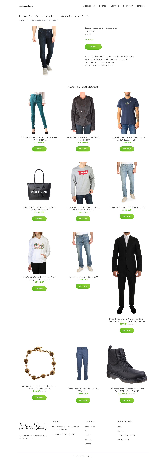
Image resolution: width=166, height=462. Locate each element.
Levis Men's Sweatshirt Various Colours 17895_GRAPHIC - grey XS (83, 210)
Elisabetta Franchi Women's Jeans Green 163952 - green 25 (39, 140)
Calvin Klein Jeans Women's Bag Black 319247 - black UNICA (39, 210)
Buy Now (93, 48)
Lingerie (141, 6)
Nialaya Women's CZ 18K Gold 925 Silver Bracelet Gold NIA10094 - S (39, 389)
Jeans (111, 29)
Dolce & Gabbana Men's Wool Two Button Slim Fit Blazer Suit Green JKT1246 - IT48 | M (127, 321)
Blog (119, 428)
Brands (102, 6)
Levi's (117, 29)
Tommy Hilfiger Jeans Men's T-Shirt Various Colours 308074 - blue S (127, 140)
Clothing (115, 6)
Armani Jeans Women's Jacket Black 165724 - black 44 (83, 140)
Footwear (128, 6)
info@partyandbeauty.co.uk (63, 436)
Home (21, 22)
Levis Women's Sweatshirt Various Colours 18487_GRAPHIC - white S (39, 280)
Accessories (89, 6)
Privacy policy (123, 441)
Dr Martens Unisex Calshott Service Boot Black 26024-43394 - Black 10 (127, 391)
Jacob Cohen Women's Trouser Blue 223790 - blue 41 (83, 391)
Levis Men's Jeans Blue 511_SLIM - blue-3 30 (127, 209)
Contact (121, 433)
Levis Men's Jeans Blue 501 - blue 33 (83, 279)
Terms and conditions (126, 437)
